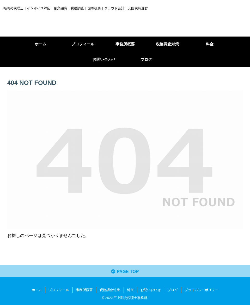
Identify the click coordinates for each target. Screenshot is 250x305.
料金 (130, 290)
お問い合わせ (150, 290)
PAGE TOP (125, 271)
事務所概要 (84, 290)
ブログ (173, 290)
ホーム (37, 290)
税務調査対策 (110, 290)
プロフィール (59, 290)
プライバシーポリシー (201, 290)
